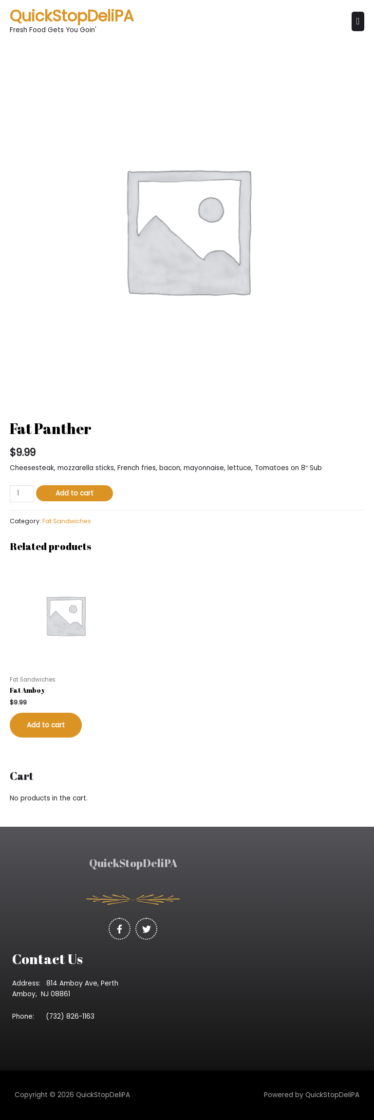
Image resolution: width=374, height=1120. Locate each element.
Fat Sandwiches (66, 521)
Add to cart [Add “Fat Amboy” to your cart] (46, 725)
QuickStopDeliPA (72, 16)
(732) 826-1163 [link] (73, 1016)
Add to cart (75, 493)
